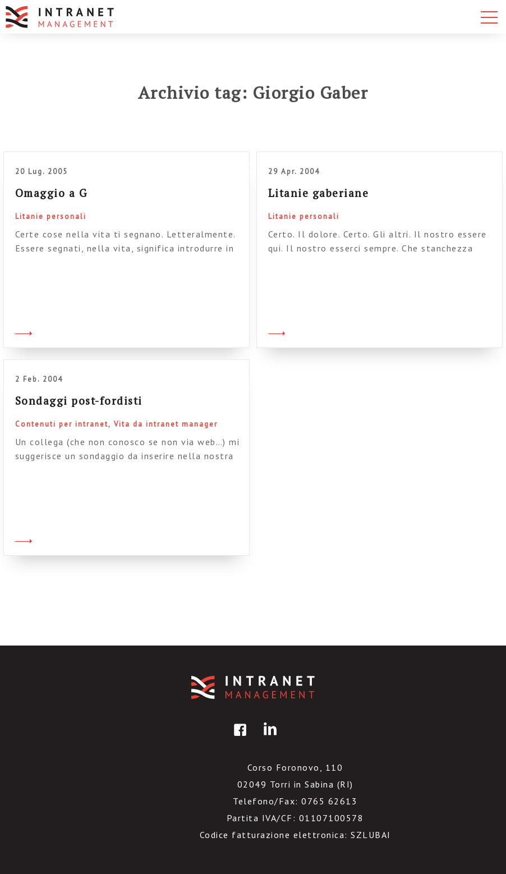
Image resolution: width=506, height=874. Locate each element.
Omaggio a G (51, 193)
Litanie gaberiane (318, 193)
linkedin (268, 737)
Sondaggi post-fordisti (78, 400)
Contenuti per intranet (61, 424)
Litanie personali (50, 216)
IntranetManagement (253, 687)
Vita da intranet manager (166, 424)
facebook (238, 737)
